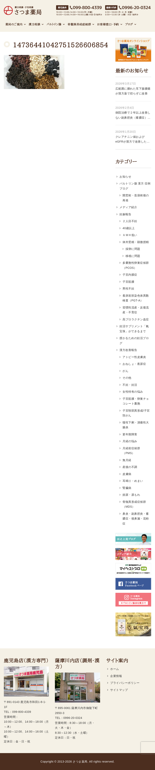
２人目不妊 (130, 221)
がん (125, 371)
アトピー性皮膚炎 (134, 357)
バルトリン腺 (54, 24)
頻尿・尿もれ (131, 494)
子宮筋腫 (128, 281)
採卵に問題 (133, 248)
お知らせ (125, 176)
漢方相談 (34, 24)
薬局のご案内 (14, 24)
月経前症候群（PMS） (131, 451)
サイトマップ (119, 689)
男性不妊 (128, 288)
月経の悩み (130, 441)
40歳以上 (129, 228)
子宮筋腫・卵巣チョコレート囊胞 (136, 401)
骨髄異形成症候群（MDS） (134, 504)
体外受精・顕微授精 (136, 242)
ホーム (114, 669)
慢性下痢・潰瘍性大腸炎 (136, 425)
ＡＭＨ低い (130, 235)
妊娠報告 (125, 214)
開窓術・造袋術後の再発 (136, 198)
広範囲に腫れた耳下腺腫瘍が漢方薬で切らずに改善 (133, 91)
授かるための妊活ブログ (134, 340)
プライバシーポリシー (124, 682)
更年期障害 (130, 434)
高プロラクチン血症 (136, 319)
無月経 (127, 460)
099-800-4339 (21, 711)
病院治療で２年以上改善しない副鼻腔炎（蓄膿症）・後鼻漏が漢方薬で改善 (133, 115)
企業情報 (116, 676)
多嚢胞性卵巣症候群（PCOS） (136, 265)
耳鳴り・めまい (133, 480)
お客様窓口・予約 (108, 24)
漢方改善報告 (128, 350)
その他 (127, 377)
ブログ (129, 24)
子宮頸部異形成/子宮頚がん (136, 413)
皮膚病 (127, 474)
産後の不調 (130, 467)
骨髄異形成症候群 (79, 24)
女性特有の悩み (133, 391)
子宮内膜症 (130, 274)
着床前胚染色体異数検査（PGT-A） (136, 298)
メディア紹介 (128, 207)
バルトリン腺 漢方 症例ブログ (135, 186)
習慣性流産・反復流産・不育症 (136, 310)
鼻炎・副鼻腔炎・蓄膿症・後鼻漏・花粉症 (136, 518)
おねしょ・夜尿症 (134, 363)
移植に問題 (133, 256)
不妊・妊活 (130, 384)
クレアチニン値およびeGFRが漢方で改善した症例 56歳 (132, 139)
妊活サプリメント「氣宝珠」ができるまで (134, 329)
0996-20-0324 (72, 717)
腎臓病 (127, 488)
